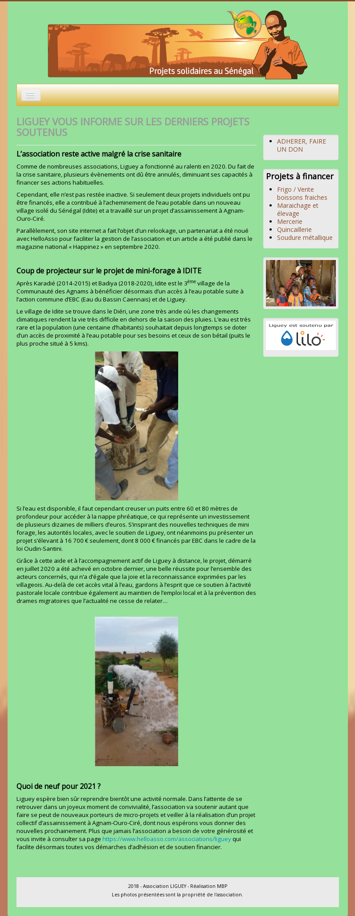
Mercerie (289, 221)
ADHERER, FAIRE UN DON (301, 145)
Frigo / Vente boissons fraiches (302, 193)
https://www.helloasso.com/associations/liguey (166, 839)
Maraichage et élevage (297, 209)
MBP (222, 886)
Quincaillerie (294, 229)
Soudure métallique (305, 237)
